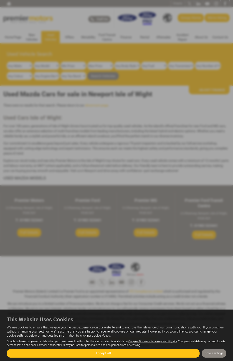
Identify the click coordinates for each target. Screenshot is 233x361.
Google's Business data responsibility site (152, 341)
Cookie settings (214, 353)
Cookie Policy (100, 335)
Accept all (103, 353)
